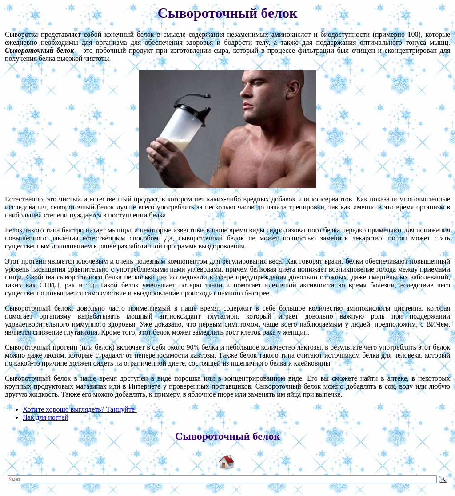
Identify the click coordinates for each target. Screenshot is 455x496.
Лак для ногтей (45, 417)
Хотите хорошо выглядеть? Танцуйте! (80, 409)
